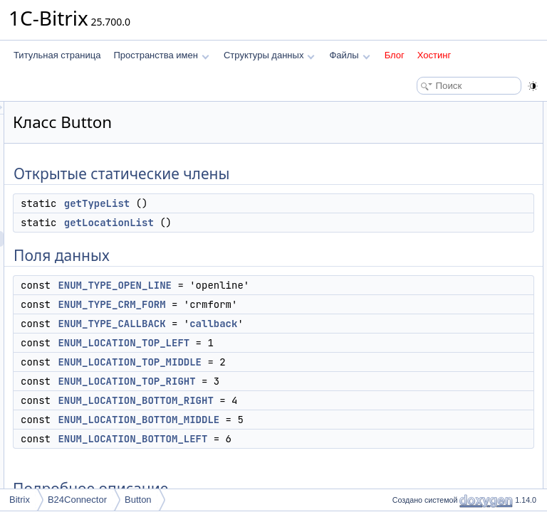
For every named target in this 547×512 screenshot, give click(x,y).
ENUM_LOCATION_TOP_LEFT (302, 405)
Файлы (349, 55)
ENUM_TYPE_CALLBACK (289, 370)
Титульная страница (57, 55)
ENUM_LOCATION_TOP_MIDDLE (308, 424)
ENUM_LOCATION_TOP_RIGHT (304, 459)
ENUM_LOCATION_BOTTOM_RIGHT (313, 478)
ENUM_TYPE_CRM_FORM (289, 335)
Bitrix (19, 499)
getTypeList (275, 219)
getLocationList (287, 238)
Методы (404, 329)
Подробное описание (430, 313)
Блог (395, 55)
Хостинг (434, 55)
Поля (398, 375)
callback (266, 386)
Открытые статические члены (447, 109)
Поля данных (414, 156)
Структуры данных (269, 55)
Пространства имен (161, 55)
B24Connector (77, 499)
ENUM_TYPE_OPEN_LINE (293, 300)
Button (138, 499)
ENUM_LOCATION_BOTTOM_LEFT (469, 297)
